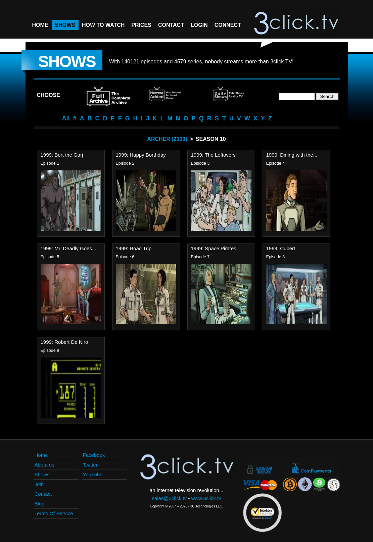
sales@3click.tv (169, 498)
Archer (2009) (167, 139)
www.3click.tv (206, 498)
